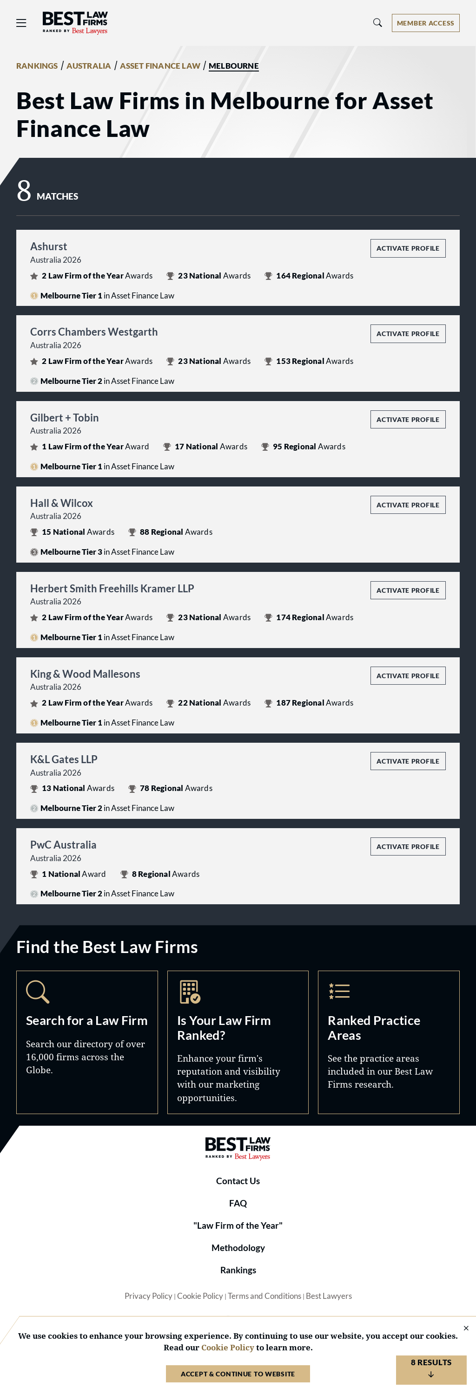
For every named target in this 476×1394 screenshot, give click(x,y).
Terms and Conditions (264, 1296)
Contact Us (238, 1181)
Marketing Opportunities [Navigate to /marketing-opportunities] (238, 1042)
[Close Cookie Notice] (460, 1328)
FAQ (238, 1203)
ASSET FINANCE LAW (160, 66)
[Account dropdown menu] (426, 23)
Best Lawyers (329, 1296)
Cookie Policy (200, 1296)
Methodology (238, 1248)
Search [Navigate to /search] (87, 1042)
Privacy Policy (148, 1296)
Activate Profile (408, 248)
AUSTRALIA (89, 66)
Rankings (238, 1270)
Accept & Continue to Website (238, 1374)
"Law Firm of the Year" (238, 1225)
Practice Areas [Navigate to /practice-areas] (388, 1042)
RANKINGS (37, 66)
